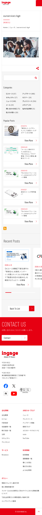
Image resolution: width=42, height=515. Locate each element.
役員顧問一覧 (6, 427)
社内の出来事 (27, 109)
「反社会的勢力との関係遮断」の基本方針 (15, 497)
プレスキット (6, 442)
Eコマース (9, 94)
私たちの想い (10, 112)
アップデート (26, 94)
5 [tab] (32, 292)
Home (5, 27)
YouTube (26, 438)
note (24, 434)
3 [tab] (20, 292)
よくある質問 (27, 470)
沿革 (3, 434)
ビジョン (4, 419)
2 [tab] (14, 292)
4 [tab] (26, 292)
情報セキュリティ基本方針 (10, 483)
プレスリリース (27, 101)
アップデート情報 (28, 423)
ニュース (12, 27)
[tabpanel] (17, 267)
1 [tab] (8, 292)
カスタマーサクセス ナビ (31, 430)
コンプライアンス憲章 (9, 501)
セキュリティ (10, 97)
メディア (25, 105)
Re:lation (5, 455)
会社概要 (5, 415)
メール (8, 105)
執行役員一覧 (6, 430)
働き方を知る (27, 466)
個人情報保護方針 (8, 487)
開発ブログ (26, 427)
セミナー (25, 97)
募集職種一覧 (27, 458)
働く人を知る (27, 462)
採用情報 (26, 455)
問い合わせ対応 (11, 109)
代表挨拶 (5, 423)
